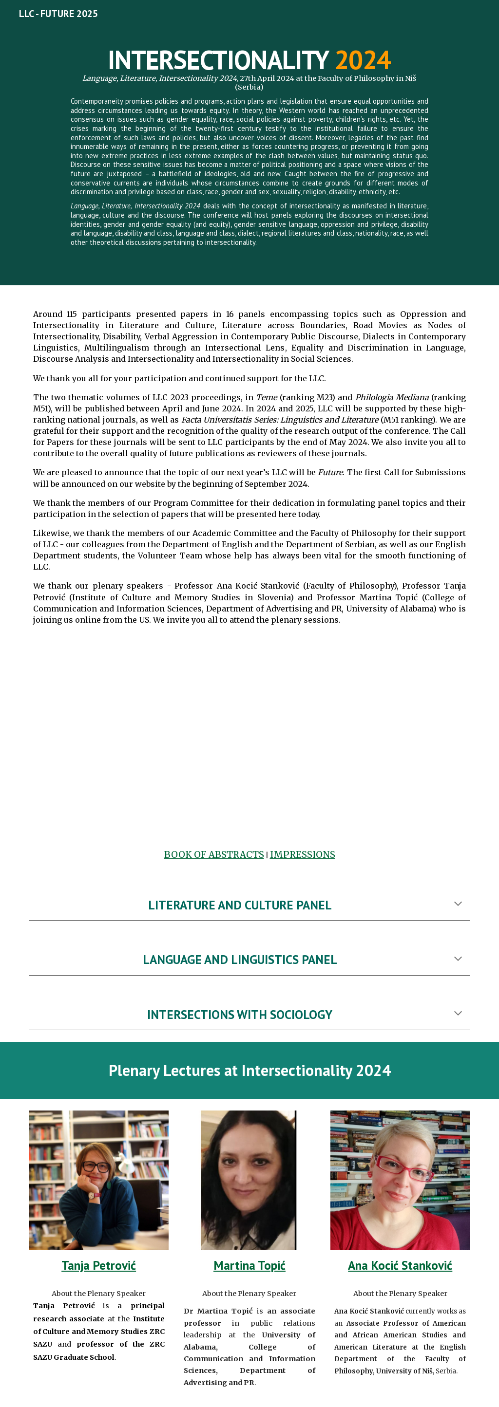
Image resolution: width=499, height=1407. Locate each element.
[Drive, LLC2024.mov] (249, 740)
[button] (458, 904)
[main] (249, 142)
